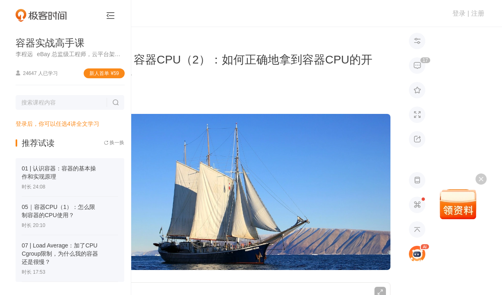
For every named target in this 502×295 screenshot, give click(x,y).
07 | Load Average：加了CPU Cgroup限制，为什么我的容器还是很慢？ (60, 253)
